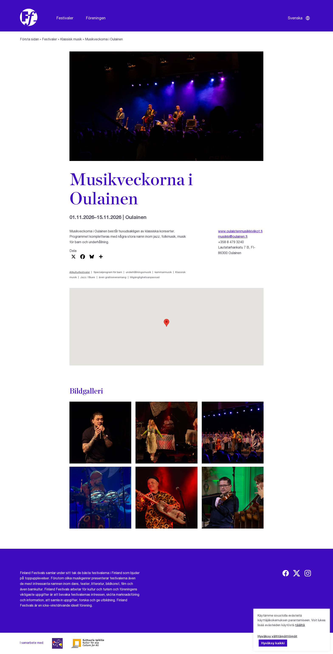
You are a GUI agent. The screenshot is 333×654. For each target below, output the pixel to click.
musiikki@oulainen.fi (232, 236)
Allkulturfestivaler (79, 272)
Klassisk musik (71, 39)
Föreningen (96, 18)
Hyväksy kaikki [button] (273, 643)
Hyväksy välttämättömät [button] (277, 636)
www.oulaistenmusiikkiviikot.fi (240, 231)
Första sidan (29, 39)
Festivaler (64, 18)
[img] (285, 573)
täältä (300, 625)
